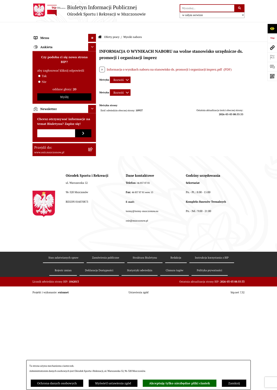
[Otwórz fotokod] (272, 76)
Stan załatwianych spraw (63, 349)
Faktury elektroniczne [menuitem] (49, 51)
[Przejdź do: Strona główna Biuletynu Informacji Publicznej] (100, 26)
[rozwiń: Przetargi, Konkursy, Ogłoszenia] (93, 67)
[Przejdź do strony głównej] (89, 10)
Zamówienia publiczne (105, 349)
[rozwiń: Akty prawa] (93, 43)
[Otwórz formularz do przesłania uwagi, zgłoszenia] (272, 66)
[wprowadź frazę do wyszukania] (207, 8)
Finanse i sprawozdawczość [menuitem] (53, 59)
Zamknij (234, 383)
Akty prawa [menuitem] (42, 43)
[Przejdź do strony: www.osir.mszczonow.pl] (272, 47)
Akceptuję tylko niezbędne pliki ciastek (179, 383)
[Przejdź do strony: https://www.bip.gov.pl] (272, 38)
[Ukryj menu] (92, 27)
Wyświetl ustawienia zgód (113, 383)
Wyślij (64, 188)
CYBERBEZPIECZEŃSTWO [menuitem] (52, 121)
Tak (44, 167)
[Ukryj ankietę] (92, 138)
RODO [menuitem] (38, 113)
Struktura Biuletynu (145, 349)
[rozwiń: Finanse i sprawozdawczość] (93, 59)
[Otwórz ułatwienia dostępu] (272, 28)
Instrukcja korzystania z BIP (212, 349)
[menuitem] (64, 85)
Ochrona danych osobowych (57, 383)
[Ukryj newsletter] (92, 200)
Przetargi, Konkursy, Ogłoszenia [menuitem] (56, 67)
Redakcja (175, 349)
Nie (44, 173)
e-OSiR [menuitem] (39, 129)
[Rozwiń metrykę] (120, 69)
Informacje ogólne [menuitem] (47, 35)
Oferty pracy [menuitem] (42, 75)
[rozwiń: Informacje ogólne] (93, 35)
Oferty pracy (111, 26)
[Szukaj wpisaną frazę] (239, 8)
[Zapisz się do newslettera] (83, 225)
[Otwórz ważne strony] (272, 57)
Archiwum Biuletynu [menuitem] (48, 105)
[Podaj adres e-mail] (56, 225)
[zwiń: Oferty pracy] (93, 75)
